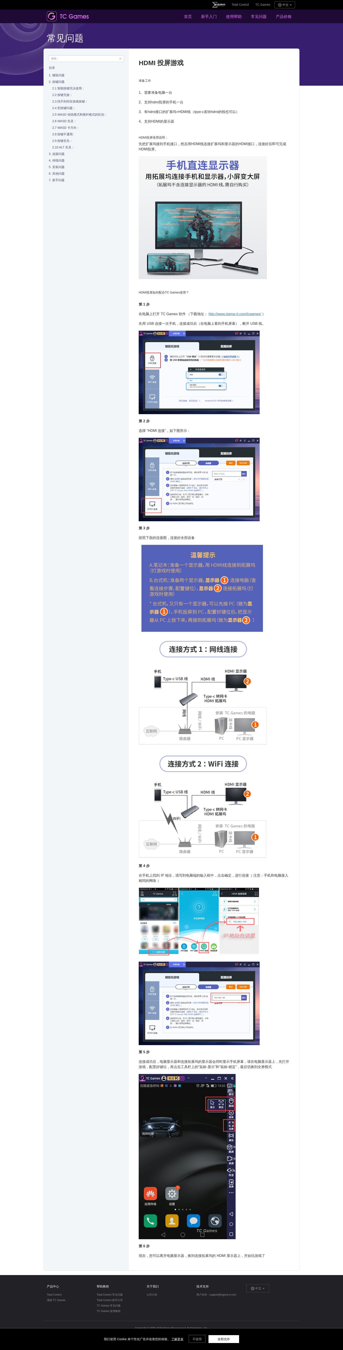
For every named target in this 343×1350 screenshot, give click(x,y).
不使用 (197, 1339)
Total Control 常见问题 (110, 1294)
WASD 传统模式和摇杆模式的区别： (82, 114)
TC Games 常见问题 (109, 1305)
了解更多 (177, 1339)
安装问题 (58, 167)
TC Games (263, 4)
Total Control (240, 4)
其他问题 (58, 173)
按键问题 (58, 81)
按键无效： (65, 95)
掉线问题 (58, 160)
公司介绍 (152, 1294)
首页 (188, 16)
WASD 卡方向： (68, 127)
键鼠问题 (58, 75)
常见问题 (259, 16)
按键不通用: (65, 134)
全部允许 (224, 1339)
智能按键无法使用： (71, 88)
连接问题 (58, 154)
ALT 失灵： (66, 147)
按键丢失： (65, 140)
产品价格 (284, 16)
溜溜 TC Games (56, 1300)
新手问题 (58, 180)
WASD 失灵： (66, 121)
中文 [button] (285, 5)
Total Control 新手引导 (110, 1300)
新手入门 (209, 16)
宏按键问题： (66, 108)
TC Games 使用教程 (109, 1311)
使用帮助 (234, 16)
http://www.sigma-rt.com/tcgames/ (234, 314)
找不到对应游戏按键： (72, 101)
